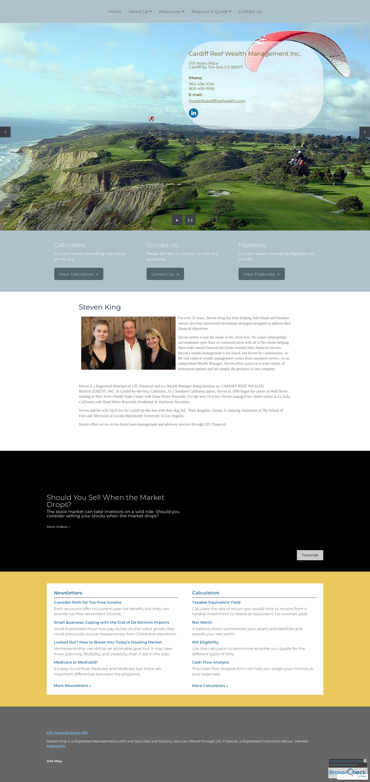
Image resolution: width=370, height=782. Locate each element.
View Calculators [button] (76, 274)
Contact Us (250, 11)
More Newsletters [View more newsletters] (72, 685)
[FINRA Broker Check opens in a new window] (348, 768)
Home (115, 11)
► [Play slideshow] (177, 220)
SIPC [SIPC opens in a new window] (62, 746)
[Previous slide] (5, 132)
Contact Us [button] (162, 274)
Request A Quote (209, 11)
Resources (170, 11)
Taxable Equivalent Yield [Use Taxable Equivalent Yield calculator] (216, 602)
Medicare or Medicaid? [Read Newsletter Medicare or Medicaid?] (76, 662)
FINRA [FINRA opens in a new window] (52, 746)
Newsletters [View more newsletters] (68, 593)
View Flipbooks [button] (259, 274)
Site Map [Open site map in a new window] (54, 761)
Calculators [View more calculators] (205, 593)
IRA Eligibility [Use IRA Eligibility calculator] (205, 642)
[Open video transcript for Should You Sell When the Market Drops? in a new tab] (310, 555)
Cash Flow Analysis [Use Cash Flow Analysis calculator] (210, 662)
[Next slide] (364, 132)
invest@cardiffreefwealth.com (217, 101)
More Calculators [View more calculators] (210, 685)
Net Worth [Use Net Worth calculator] (202, 622)
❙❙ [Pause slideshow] (190, 220)
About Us (138, 11)
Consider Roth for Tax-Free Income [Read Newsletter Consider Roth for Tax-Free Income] (88, 602)
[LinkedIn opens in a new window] (193, 113)
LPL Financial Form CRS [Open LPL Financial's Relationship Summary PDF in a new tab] (67, 733)
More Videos (58, 526)
